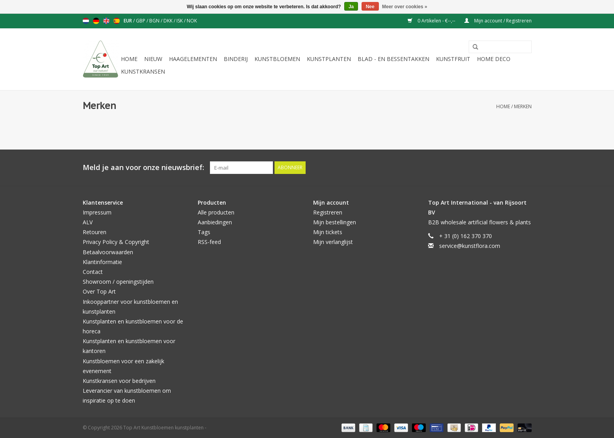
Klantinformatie (102, 262)
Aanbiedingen (215, 222)
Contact (93, 271)
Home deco (493, 59)
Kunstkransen (143, 71)
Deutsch (96, 21)
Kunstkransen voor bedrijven (119, 380)
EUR (128, 20)
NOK (192, 20)
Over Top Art (99, 291)
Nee (370, 6)
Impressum (97, 212)
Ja (351, 6)
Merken (523, 106)
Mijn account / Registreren (498, 20)
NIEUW (153, 59)
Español (116, 21)
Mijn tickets (327, 232)
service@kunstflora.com (469, 245)
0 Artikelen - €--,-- (432, 20)
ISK (180, 20)
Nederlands (86, 21)
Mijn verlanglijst (333, 242)
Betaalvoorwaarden (108, 252)
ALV (88, 222)
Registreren (327, 212)
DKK (168, 20)
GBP (141, 20)
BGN (155, 20)
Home (129, 59)
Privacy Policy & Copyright (116, 242)
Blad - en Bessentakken (393, 59)
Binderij (236, 59)
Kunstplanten (329, 59)
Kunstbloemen (277, 59)
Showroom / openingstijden (118, 281)
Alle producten (216, 212)
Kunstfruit (453, 59)
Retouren (94, 232)
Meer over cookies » (404, 6)
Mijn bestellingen (334, 222)
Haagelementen (193, 59)
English (106, 21)
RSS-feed (209, 242)
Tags (204, 232)
